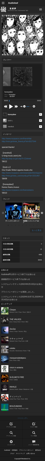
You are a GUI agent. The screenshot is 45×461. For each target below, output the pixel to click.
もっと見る (36, 230)
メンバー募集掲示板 (34, 442)
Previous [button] (3, 213)
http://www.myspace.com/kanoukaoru (18, 190)
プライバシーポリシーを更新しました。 (18, 292)
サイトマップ (20, 453)
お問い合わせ (30, 453)
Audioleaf (13, 3)
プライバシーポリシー (26, 450)
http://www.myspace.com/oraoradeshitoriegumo (22, 173)
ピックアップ (11, 442)
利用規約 (15, 450)
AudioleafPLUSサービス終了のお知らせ (18, 274)
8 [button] (33, 225)
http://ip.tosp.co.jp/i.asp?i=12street (16, 159)
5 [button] (22, 225)
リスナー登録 (34, 425)
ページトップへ (23, 418)
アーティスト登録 (11, 425)
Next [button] (42, 213)
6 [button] (26, 225)
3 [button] (15, 225)
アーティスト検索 (11, 433)
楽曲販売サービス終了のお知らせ (15, 279)
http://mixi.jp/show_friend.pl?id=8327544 (19, 141)
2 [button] (12, 225)
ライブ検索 (34, 433)
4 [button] (19, 225)
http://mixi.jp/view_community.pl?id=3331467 (21, 176)
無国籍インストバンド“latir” (31, 213)
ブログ (12, 453)
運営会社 (38, 450)
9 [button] (37, 225)
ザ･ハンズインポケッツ (13, 212)
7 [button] (30, 225)
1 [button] (8, 225)
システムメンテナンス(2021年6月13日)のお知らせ (22, 285)
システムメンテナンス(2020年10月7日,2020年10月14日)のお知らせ (22, 298)
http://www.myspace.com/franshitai (16, 139)
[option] (13, 212)
